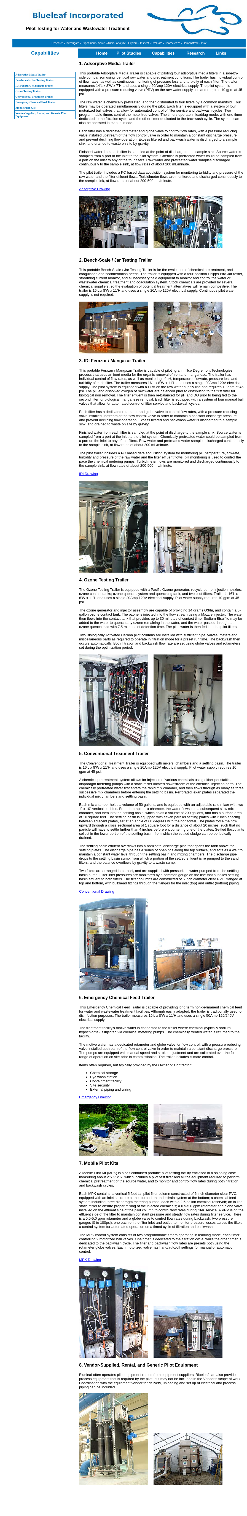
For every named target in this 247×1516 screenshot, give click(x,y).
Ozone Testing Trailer (28, 91)
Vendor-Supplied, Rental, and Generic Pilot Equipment (40, 115)
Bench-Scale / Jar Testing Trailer (34, 80)
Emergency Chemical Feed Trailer (35, 102)
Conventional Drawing (96, 891)
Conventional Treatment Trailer (34, 96)
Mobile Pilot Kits (25, 107)
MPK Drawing (90, 1260)
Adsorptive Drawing (94, 189)
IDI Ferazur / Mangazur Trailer (34, 85)
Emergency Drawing (95, 1097)
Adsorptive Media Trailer (30, 74)
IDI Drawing (88, 474)
